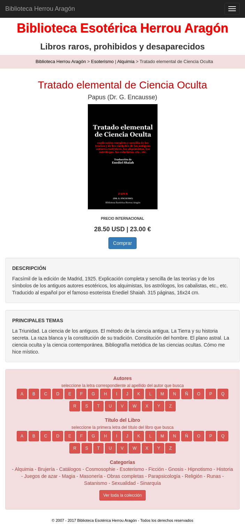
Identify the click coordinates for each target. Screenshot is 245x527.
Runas (214, 476)
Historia (224, 469)
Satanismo (95, 483)
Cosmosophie (100, 469)
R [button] (74, 406)
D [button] (57, 394)
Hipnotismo (200, 469)
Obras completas (125, 476)
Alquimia (126, 61)
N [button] (174, 394)
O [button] (198, 394)
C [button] (45, 394)
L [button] (150, 394)
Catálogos (70, 469)
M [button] (162, 394)
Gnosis (176, 469)
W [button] (134, 406)
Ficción (156, 469)
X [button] (147, 406)
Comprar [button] (122, 243)
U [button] (110, 406)
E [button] (69, 394)
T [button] (98, 406)
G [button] (93, 394)
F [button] (81, 394)
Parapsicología (164, 476)
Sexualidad (124, 483)
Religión (193, 476)
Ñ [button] (186, 394)
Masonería (90, 476)
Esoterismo (102, 61)
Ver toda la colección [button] (122, 495)
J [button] (127, 394)
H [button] (105, 394)
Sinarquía (150, 483)
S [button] (86, 406)
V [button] (122, 406)
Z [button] (170, 406)
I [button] (116, 394)
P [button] (210, 394)
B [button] (33, 394)
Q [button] (222, 394)
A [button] (22, 394)
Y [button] (159, 406)
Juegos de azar (41, 476)
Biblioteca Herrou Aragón (40, 8)
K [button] (138, 394)
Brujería (46, 469)
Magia (68, 476)
